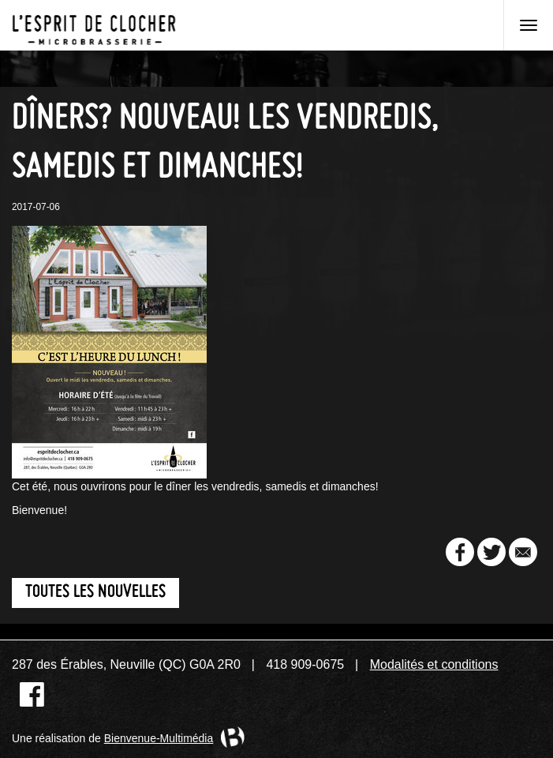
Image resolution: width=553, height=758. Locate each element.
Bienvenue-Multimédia (159, 738)
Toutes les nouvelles (95, 592)
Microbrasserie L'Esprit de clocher (94, 25)
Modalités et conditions (434, 664)
